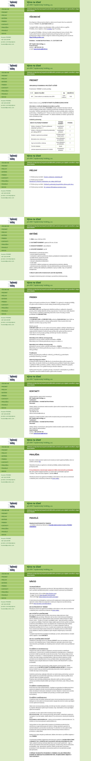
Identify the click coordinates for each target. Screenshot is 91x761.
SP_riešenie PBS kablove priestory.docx (55, 187)
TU (40, 461)
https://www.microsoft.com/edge (48, 597)
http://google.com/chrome (47, 595)
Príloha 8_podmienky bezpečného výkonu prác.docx (58, 184)
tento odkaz (55, 478)
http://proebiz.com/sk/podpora (42, 603)
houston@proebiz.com (7, 44)
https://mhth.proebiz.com (36, 37)
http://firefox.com (51, 593)
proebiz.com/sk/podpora (8, 42)
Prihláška (49, 29)
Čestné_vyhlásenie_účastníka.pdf (53, 177)
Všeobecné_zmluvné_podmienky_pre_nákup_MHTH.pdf (45, 181)
